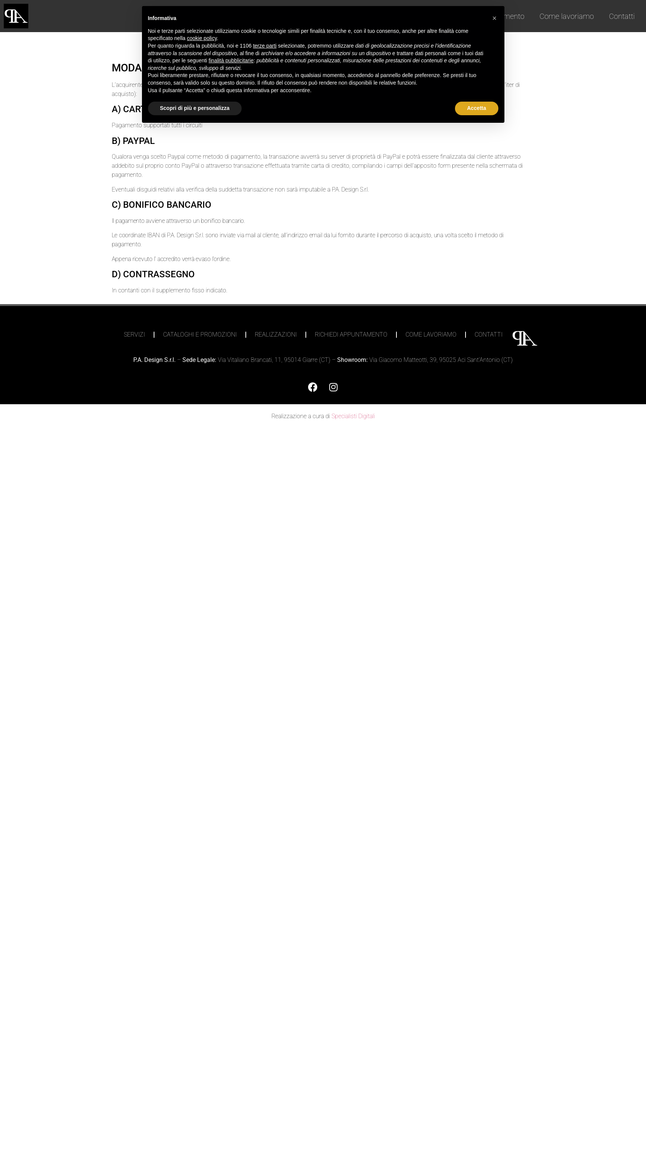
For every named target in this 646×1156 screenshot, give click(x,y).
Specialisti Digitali (353, 416)
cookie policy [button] (202, 38)
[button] (495, 18)
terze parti (264, 46)
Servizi (134, 334)
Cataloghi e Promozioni (200, 334)
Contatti (622, 16)
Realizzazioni (276, 334)
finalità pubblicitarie (231, 60)
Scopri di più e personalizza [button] (195, 108)
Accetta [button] (476, 108)
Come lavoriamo (567, 16)
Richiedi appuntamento (351, 334)
